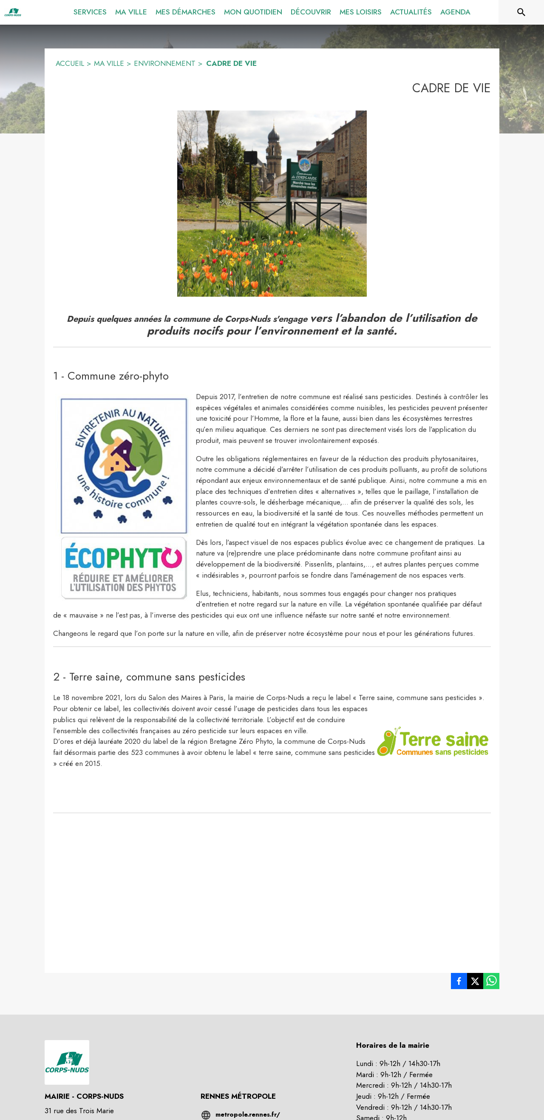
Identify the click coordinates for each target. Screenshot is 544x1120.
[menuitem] (90, 10)
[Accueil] (12, 12)
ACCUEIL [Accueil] (70, 63)
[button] (272, 204)
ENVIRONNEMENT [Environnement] (165, 63)
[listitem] (459, 982)
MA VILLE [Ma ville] (109, 63)
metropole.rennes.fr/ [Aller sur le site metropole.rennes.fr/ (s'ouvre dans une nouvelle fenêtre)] (247, 1114)
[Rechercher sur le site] (521, 12)
